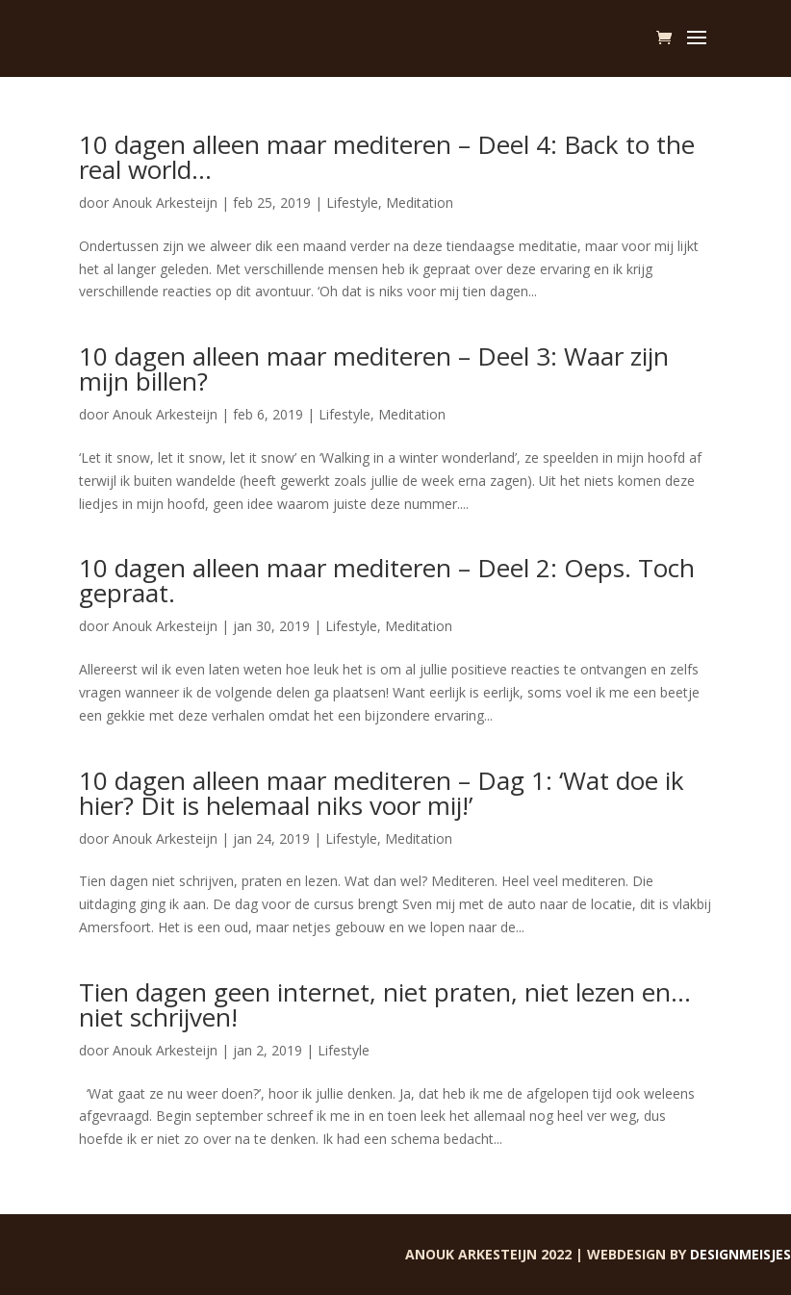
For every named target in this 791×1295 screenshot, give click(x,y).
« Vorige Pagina (127, 1202)
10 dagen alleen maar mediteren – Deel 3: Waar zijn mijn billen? (374, 368)
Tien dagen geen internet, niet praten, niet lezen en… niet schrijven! (385, 1004)
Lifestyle (352, 202)
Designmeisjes (740, 1254)
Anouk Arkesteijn (165, 202)
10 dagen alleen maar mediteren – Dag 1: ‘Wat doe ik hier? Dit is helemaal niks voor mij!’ (381, 793)
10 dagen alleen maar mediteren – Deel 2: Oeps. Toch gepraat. (387, 580)
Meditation (419, 202)
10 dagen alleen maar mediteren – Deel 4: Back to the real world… (387, 157)
